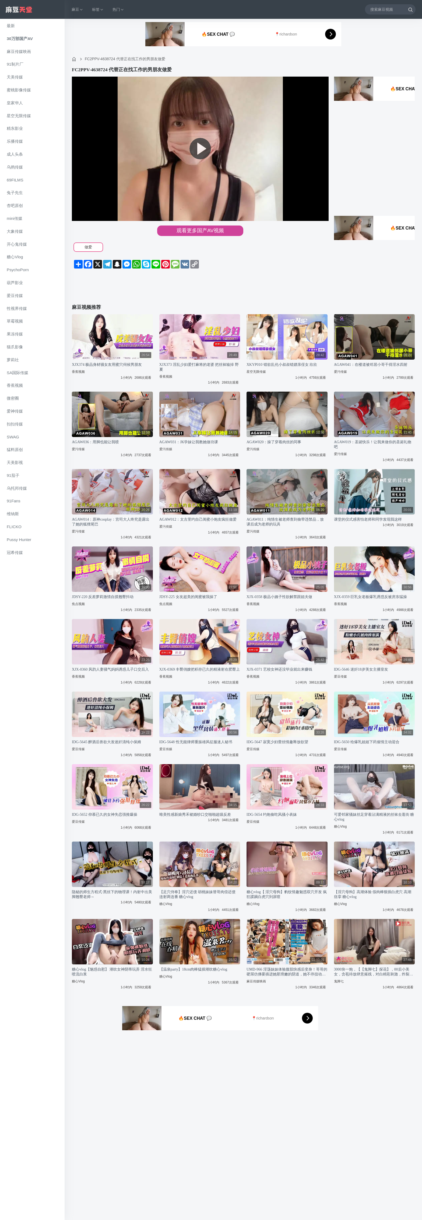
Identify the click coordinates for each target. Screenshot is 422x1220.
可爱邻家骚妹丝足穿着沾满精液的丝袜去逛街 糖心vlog (374, 817)
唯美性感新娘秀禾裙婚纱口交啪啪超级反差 (195, 815)
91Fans (13, 501)
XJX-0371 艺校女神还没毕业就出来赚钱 (279, 669)
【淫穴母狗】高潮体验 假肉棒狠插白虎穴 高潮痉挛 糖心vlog (372, 894)
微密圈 (13, 398)
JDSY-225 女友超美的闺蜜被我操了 (188, 597)
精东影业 (15, 128)
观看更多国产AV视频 (200, 230)
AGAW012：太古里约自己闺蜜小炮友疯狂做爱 (198, 519)
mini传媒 (14, 218)
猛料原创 (15, 449)
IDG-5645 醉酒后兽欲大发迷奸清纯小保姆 (106, 742)
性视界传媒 (17, 308)
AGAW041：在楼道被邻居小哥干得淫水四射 (370, 365)
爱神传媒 (15, 411)
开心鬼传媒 (17, 244)
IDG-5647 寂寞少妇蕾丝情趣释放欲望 (277, 742)
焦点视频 (78, 604)
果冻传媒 (15, 334)
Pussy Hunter (19, 539)
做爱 (88, 247)
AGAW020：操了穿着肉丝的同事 (274, 442)
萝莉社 (13, 359)
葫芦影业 (15, 282)
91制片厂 (15, 64)
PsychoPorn (18, 269)
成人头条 (15, 154)
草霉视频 (15, 321)
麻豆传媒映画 (19, 51)
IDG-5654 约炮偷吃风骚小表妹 (272, 815)
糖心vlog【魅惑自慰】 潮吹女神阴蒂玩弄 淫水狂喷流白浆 (112, 971)
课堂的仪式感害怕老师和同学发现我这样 (368, 519)
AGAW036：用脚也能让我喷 (95, 442)
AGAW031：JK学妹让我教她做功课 (188, 442)
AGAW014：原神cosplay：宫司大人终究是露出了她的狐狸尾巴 (110, 521)
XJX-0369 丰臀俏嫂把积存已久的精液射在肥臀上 (199, 669)
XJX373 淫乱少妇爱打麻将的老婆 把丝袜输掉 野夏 (199, 367)
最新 (11, 25)
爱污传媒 (340, 372)
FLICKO (14, 526)
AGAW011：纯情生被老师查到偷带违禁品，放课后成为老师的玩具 (285, 521)
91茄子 (13, 475)
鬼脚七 (339, 981)
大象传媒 (15, 231)
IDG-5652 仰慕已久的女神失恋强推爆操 (104, 815)
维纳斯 (13, 513)
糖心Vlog (15, 257)
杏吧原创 (15, 205)
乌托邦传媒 (17, 488)
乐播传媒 (15, 141)
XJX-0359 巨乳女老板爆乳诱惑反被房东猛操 (370, 597)
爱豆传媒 (15, 295)
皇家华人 (15, 103)
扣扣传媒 (15, 424)
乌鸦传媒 (15, 167)
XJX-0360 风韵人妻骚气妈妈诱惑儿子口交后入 (110, 669)
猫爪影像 (15, 347)
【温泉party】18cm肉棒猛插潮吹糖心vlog (193, 969)
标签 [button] (98, 9)
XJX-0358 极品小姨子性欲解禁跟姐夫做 (279, 597)
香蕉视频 (15, 385)
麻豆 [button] (77, 9)
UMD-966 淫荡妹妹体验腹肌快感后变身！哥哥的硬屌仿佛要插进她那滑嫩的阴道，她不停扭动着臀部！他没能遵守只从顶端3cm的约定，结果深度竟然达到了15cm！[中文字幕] (287, 972)
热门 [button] (118, 9)
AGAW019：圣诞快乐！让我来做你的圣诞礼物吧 (372, 444)
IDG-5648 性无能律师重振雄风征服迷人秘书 (195, 742)
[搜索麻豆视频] (390, 9)
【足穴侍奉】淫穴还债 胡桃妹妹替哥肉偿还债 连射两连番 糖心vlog (197, 894)
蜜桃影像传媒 (19, 90)
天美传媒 (15, 77)
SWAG (13, 437)
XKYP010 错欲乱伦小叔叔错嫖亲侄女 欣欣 (282, 365)
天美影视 (15, 462)
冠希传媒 (15, 552)
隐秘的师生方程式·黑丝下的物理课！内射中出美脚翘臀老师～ (112, 894)
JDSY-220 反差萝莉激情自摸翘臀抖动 (102, 597)
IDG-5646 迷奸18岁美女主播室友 (361, 669)
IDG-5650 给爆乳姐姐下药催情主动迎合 (366, 742)
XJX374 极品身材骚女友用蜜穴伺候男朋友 (107, 365)
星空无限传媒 (19, 115)
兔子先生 (15, 192)
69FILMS (15, 180)
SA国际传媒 (17, 372)
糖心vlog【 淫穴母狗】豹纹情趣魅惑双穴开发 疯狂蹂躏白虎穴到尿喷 (287, 894)
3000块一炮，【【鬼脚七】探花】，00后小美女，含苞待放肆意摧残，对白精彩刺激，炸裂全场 (373, 972)
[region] (32, 619)
